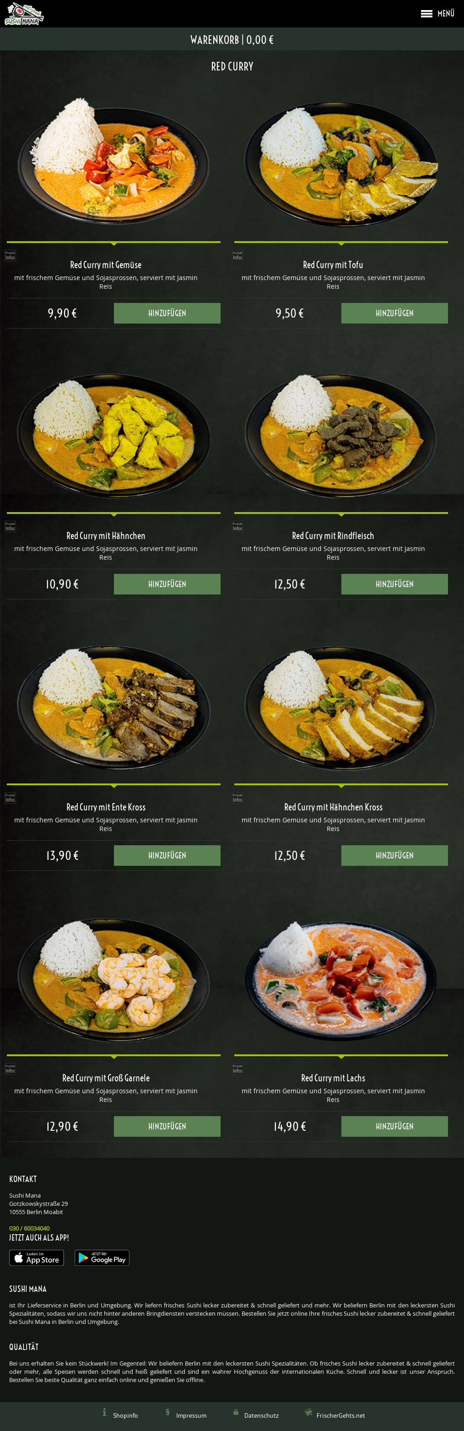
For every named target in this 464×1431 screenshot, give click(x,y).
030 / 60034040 (29, 1228)
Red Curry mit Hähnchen (106, 536)
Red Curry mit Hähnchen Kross (333, 807)
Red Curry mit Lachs (333, 1078)
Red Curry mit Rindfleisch (333, 536)
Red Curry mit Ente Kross (106, 807)
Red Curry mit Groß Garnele (106, 1078)
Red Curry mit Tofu (333, 265)
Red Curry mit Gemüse (105, 265)
